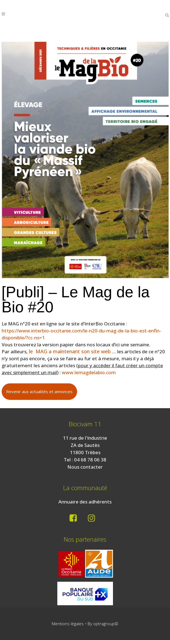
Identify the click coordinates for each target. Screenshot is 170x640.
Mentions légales (68, 623)
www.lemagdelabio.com (89, 372)
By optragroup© (103, 623)
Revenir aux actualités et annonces (39, 391)
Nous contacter (85, 467)
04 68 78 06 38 (90, 459)
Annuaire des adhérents (85, 501)
